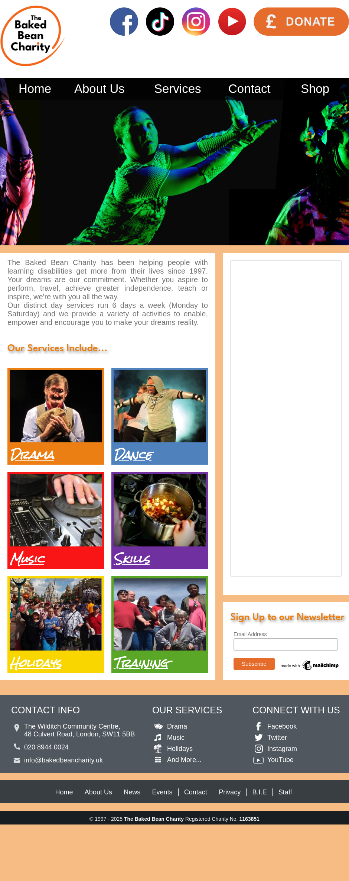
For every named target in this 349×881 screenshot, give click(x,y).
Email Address (250, 634)
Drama (32, 454)
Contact (249, 89)
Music (27, 558)
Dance (132, 454)
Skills (132, 558)
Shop (315, 89)
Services (177, 89)
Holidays (35, 663)
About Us (99, 89)
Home (35, 89)
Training (141, 663)
